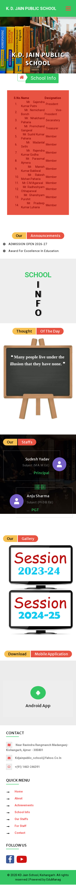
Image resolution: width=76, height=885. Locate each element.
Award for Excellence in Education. (34, 251)
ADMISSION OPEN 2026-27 (28, 244)
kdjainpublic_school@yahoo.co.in (38, 758)
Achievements (24, 805)
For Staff (20, 826)
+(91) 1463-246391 (27, 767)
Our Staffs (21, 819)
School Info (43, 78)
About (18, 798)
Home (19, 791)
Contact (20, 833)
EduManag (53, 880)
